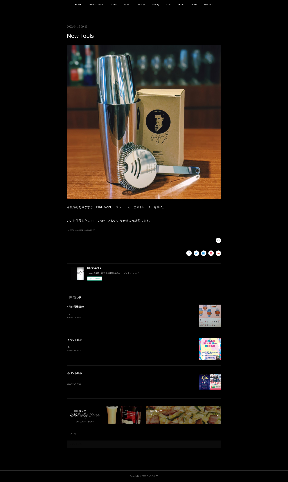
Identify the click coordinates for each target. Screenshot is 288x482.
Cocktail (141, 4)
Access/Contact (96, 4)
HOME (78, 4)
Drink (126, 4)
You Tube (208, 4)
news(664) (79, 230)
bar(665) (70, 230)
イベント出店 (74, 340)
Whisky (155, 4)
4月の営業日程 (75, 306)
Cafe (168, 4)
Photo (194, 4)
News (114, 4)
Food (181, 4)
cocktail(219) (89, 230)
